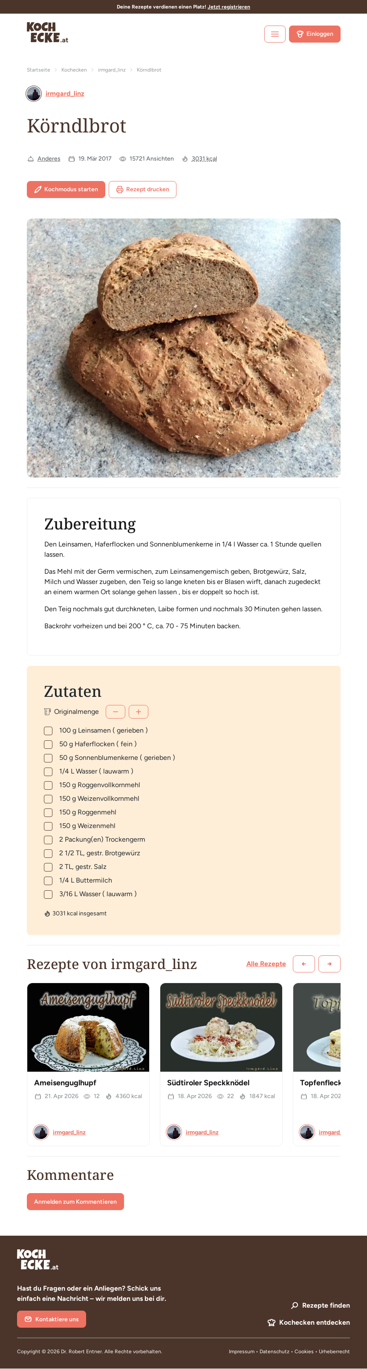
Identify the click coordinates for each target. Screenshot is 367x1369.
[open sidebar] (275, 34)
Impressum (241, 1352)
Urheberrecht (334, 1352)
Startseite (38, 70)
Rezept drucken (142, 189)
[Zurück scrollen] (304, 963)
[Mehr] (138, 712)
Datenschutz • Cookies (287, 1352)
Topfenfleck (321, 1082)
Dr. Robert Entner (81, 1352)
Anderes (49, 158)
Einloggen (314, 34)
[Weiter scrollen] (329, 963)
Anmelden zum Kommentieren (75, 1201)
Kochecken (74, 70)
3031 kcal (204, 158)
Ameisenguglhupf (65, 1082)
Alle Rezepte (266, 964)
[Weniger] (115, 712)
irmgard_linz (112, 70)
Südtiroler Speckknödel (208, 1082)
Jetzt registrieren (229, 7)
